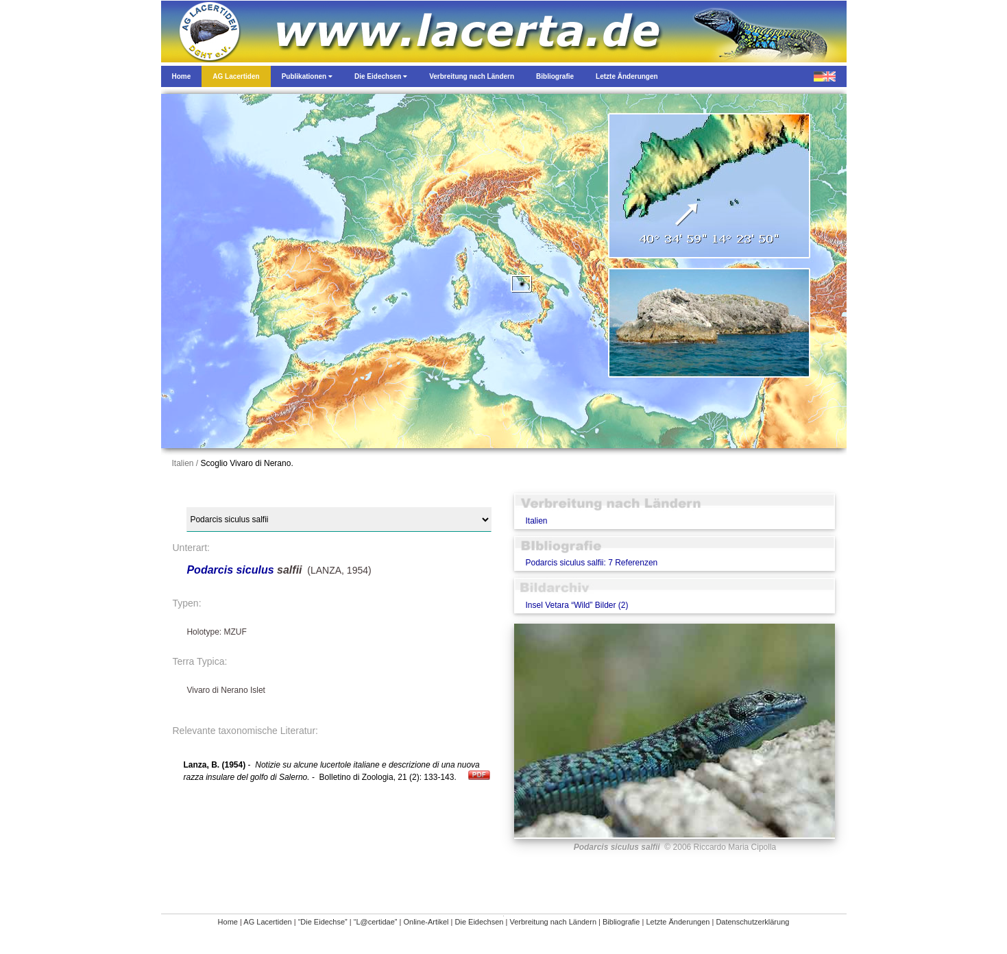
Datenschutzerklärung (752, 922)
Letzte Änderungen (677, 922)
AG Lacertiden (267, 922)
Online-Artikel (425, 922)
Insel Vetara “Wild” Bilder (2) (576, 605)
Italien (536, 521)
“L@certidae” (376, 922)
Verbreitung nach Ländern (552, 922)
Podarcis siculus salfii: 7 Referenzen (591, 562)
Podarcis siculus (230, 570)
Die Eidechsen (479, 922)
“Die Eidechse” (323, 922)
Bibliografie (621, 922)
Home (228, 922)
